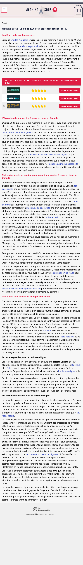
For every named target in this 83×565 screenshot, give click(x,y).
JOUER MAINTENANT (70, 90)
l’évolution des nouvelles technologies (48, 154)
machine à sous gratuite (38, 207)
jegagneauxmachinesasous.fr (63, 163)
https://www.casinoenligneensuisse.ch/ (21, 288)
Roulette (46, 330)
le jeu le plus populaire (28, 46)
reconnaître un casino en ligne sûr (42, 454)
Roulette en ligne (66, 371)
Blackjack (75, 364)
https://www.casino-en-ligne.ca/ (17, 132)
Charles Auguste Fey (21, 39)
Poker (10, 368)
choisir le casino (52, 217)
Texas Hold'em (66, 336)
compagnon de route (63, 272)
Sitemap (52, 514)
